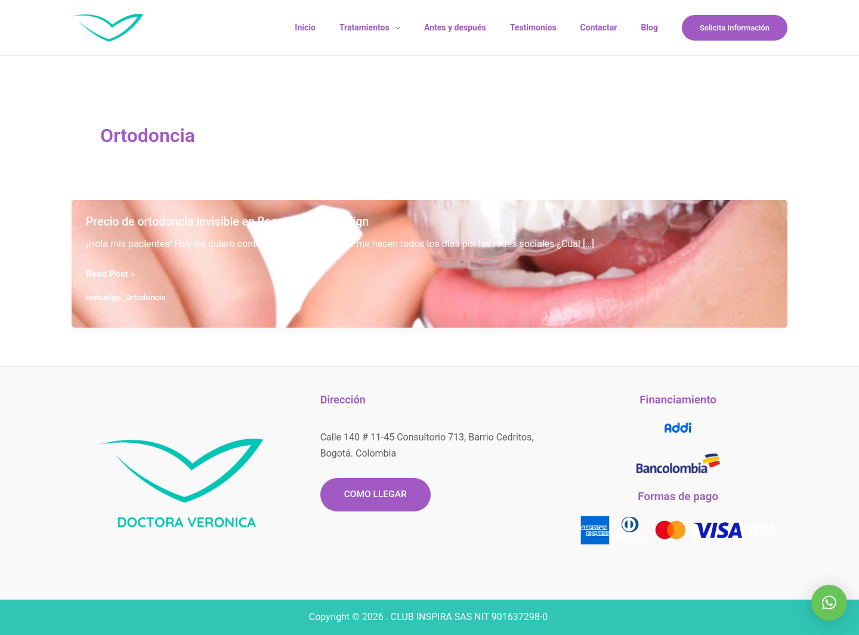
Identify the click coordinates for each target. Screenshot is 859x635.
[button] (734, 28)
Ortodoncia (147, 297)
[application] (427, 27)
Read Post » (111, 274)
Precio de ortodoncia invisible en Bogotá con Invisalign (232, 221)
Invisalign (104, 297)
